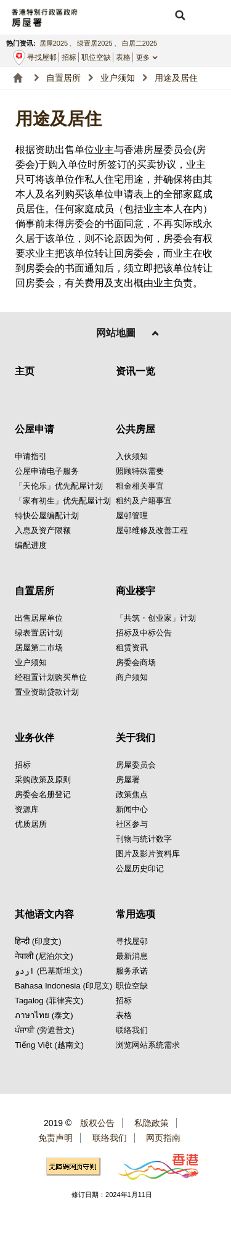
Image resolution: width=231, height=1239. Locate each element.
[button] (180, 15)
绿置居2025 (94, 43)
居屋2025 (53, 43)
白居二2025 (139, 43)
